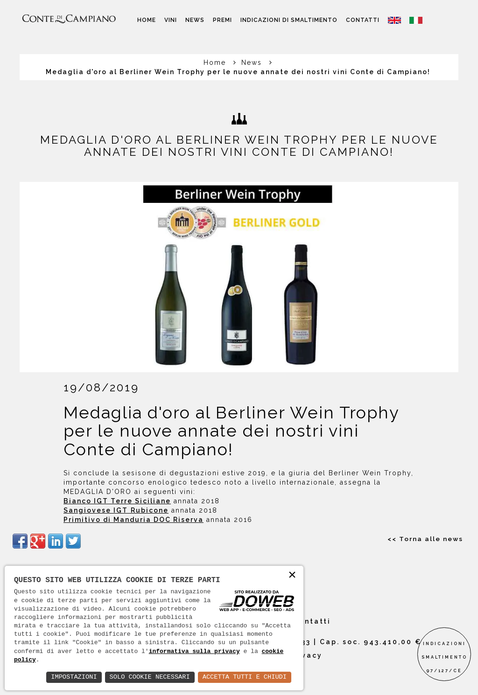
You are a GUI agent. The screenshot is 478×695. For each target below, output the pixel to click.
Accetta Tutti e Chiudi (243, 677)
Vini (170, 20)
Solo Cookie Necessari (146, 677)
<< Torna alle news (425, 538)
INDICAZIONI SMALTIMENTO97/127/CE (444, 657)
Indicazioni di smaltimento (288, 20)
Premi (222, 20)
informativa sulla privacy (194, 651)
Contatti (363, 20)
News (194, 20)
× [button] (292, 575)
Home (146, 20)
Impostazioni (69, 677)
